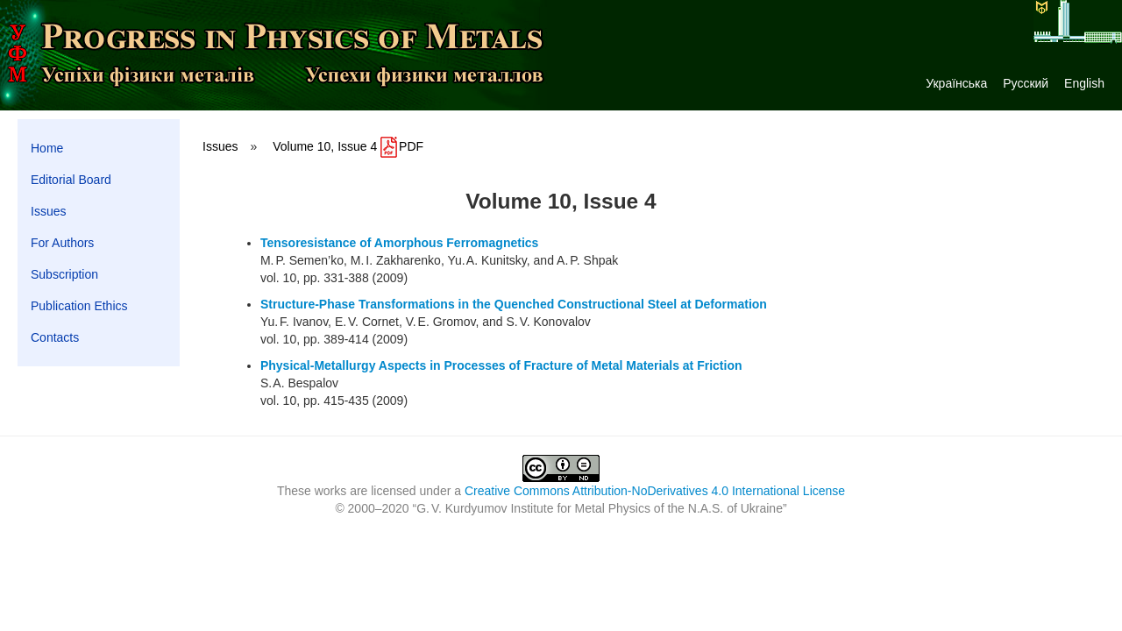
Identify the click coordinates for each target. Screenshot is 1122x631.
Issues (48, 211)
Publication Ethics (79, 306)
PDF (401, 146)
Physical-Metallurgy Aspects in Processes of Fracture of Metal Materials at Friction (501, 365)
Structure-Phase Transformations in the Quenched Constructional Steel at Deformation (513, 304)
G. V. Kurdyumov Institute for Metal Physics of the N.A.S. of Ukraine (599, 508)
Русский (1025, 83)
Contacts (55, 337)
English (1084, 83)
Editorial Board (71, 180)
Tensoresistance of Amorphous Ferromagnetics (399, 243)
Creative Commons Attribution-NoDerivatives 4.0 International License (655, 491)
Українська (956, 83)
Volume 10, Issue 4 (325, 146)
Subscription (64, 274)
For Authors (62, 243)
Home (47, 148)
